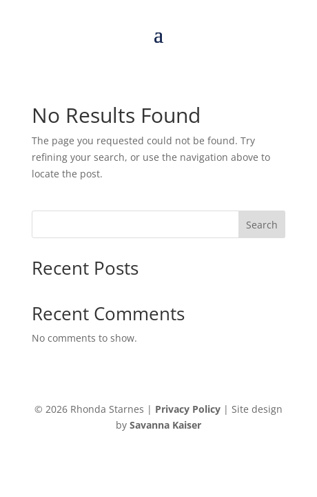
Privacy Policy (188, 409)
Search (262, 224)
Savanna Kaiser (165, 424)
